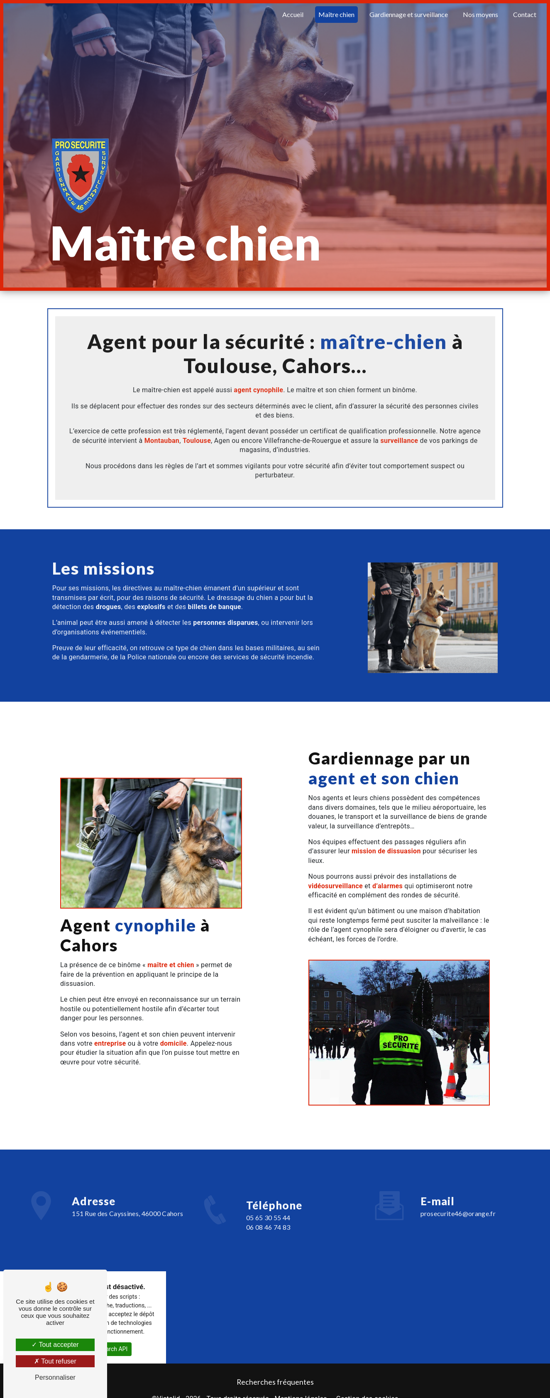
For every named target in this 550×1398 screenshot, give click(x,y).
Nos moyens (480, 14)
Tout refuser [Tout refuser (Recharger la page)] (55, 1361)
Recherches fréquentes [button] (275, 1382)
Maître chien (336, 14)
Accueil (292, 14)
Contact (524, 14)
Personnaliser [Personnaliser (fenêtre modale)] (55, 1377)
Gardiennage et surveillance (408, 14)
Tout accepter (55, 1344)
